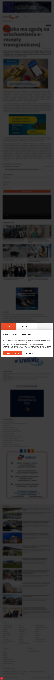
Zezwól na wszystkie (13, 353)
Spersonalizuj (29, 353)
